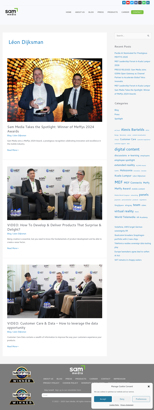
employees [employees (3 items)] (145, 155)
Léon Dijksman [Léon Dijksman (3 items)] (139, 175)
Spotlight (119, 118)
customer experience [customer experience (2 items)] (143, 139)
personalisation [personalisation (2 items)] (126, 200)
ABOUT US (80, 12)
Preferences (141, 399)
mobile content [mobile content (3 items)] (138, 188)
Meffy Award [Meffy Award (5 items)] (123, 188)
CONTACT (106, 379)
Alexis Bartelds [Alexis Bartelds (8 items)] (132, 129)
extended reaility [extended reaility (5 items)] (125, 165)
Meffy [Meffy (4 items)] (146, 182)
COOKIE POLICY (70, 383)
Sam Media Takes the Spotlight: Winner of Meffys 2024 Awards (50, 128)
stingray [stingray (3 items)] (128, 205)
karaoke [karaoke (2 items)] (143, 171)
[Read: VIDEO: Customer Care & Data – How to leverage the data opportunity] (54, 291)
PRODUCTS (113, 12)
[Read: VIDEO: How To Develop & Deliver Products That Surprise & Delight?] (54, 193)
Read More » (12, 150)
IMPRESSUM (120, 379)
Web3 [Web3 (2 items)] (137, 212)
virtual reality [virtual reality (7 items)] (124, 211)
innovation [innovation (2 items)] (137, 171)
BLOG (91, 12)
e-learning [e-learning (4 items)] (133, 155)
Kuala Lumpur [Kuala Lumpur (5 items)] (123, 175)
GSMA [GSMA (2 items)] (117, 171)
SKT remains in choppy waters (128, 260)
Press (117, 114)
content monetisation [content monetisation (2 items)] (139, 135)
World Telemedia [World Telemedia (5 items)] (125, 217)
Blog (9, 135)
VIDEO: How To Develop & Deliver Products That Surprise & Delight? (54, 227)
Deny (122, 399)
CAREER (125, 12)
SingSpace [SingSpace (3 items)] (119, 205)
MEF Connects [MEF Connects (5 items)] (133, 182)
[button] (148, 386)
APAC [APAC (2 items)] (147, 130)
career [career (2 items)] (129, 135)
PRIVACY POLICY (51, 383)
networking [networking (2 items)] (134, 195)
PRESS (101, 12)
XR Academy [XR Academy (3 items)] (142, 217)
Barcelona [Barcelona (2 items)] (123, 135)
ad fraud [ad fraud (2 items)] (117, 130)
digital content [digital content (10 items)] (127, 149)
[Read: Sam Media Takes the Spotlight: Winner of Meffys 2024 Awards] (54, 89)
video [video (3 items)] (143, 205)
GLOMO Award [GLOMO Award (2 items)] (141, 165)
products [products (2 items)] (135, 200)
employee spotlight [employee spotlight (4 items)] (125, 160)
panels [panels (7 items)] (144, 194)
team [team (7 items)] (136, 204)
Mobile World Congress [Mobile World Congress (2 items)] (122, 195)
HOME (68, 12)
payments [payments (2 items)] (118, 200)
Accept (103, 399)
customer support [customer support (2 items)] (120, 143)
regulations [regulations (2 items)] (143, 200)
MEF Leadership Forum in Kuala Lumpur (132, 85)
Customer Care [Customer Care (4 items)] (128, 139)
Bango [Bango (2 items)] (117, 135)
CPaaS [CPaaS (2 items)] (117, 139)
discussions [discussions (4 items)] (121, 155)
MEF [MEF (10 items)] (119, 182)
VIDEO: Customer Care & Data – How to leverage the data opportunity (52, 325)
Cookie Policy (114, 405)
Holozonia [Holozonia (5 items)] (126, 170)
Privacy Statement (126, 405)
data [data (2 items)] (128, 143)
